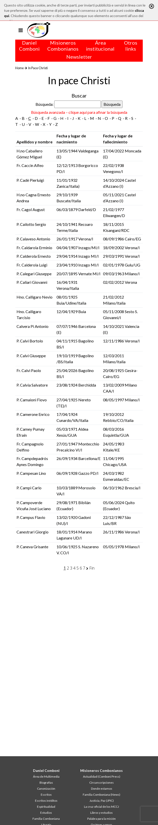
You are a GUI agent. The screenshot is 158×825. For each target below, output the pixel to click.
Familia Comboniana (46, 818)
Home (19, 68)
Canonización (46, 788)
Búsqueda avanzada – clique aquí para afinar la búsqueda (79, 112)
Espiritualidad (46, 806)
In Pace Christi (38, 68)
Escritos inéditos (46, 800)
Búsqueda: (45, 104)
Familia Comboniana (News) (101, 794)
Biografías (46, 782)
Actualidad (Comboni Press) (101, 776)
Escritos (46, 794)
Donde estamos (101, 788)
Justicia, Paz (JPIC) (102, 800)
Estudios (46, 812)
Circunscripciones (101, 782)
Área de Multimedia (46, 776)
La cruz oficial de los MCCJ (101, 806)
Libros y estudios (101, 812)
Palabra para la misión (101, 818)
